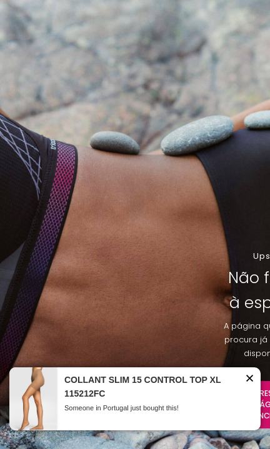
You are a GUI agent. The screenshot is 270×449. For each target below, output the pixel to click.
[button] (250, 380)
